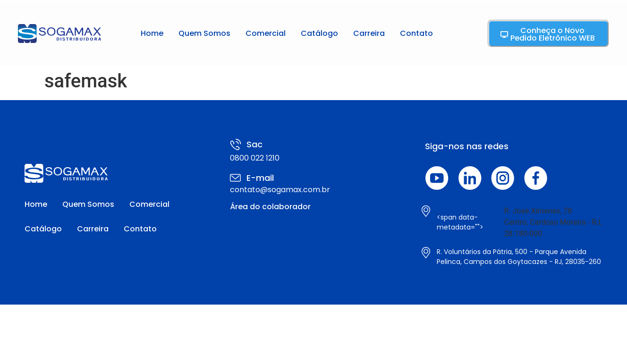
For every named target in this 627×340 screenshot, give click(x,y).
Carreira (369, 33)
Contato (416, 33)
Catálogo (319, 33)
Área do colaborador (270, 206)
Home (152, 33)
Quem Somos (204, 33)
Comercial (266, 33)
